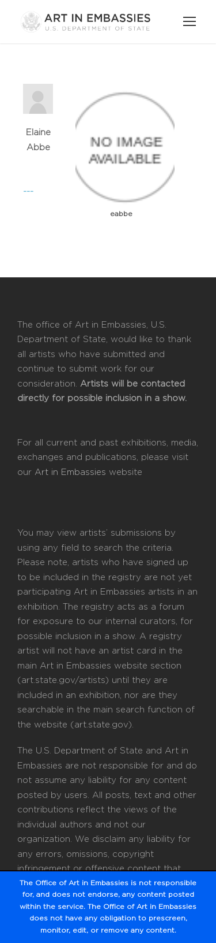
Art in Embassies (70, 472)
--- (28, 191)
